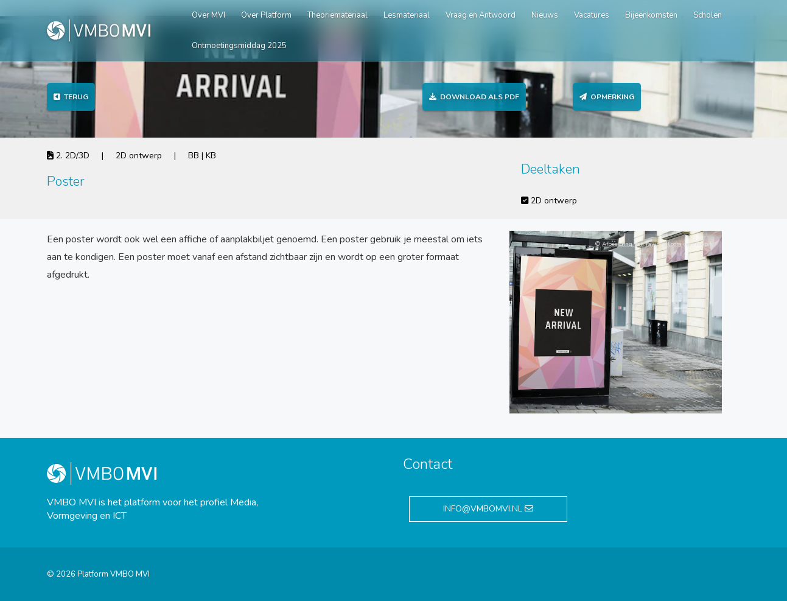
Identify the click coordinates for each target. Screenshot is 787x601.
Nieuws (544, 15)
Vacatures (591, 15)
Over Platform (266, 15)
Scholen (707, 15)
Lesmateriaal (406, 15)
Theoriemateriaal (337, 15)
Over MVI (208, 15)
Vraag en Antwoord (481, 15)
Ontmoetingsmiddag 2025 (239, 45)
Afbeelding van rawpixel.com (642, 244)
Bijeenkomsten (651, 15)
